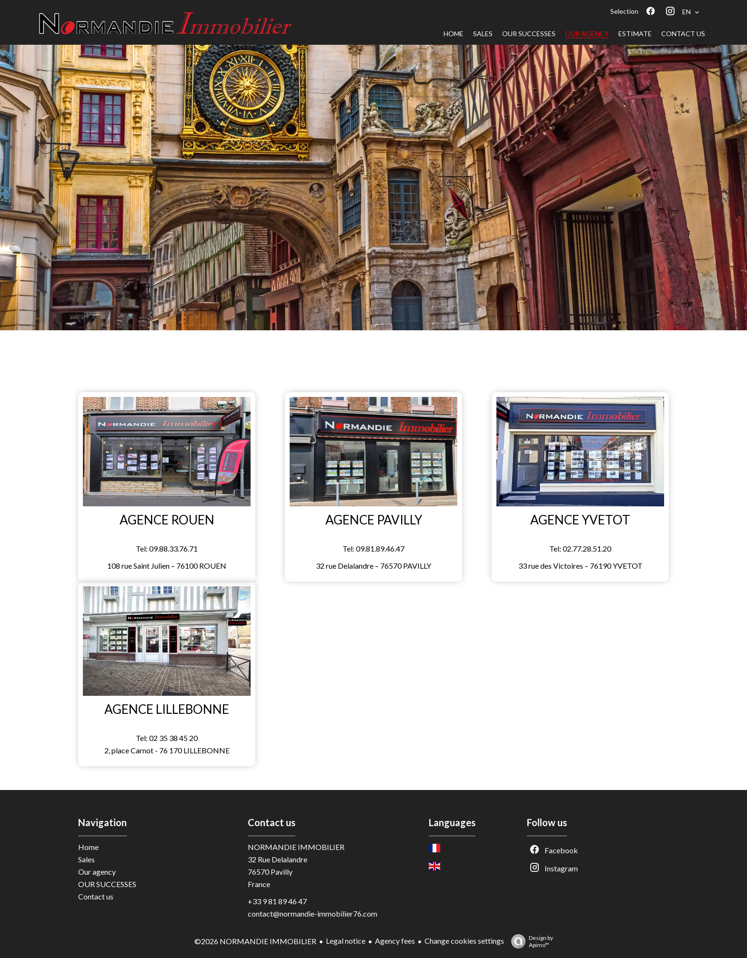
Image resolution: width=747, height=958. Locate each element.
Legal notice (345, 940)
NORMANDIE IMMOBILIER (296, 846)
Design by (529, 941)
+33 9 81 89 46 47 (277, 901)
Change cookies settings (464, 940)
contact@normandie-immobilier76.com (312, 913)
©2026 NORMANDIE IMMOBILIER (255, 941)
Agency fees (395, 940)
